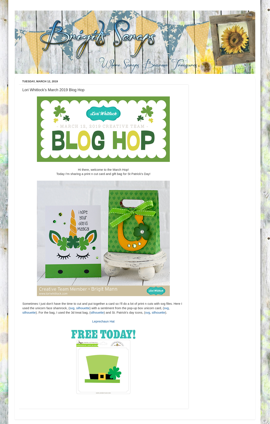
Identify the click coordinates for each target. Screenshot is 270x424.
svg (72, 308)
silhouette (83, 308)
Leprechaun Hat (103, 321)
